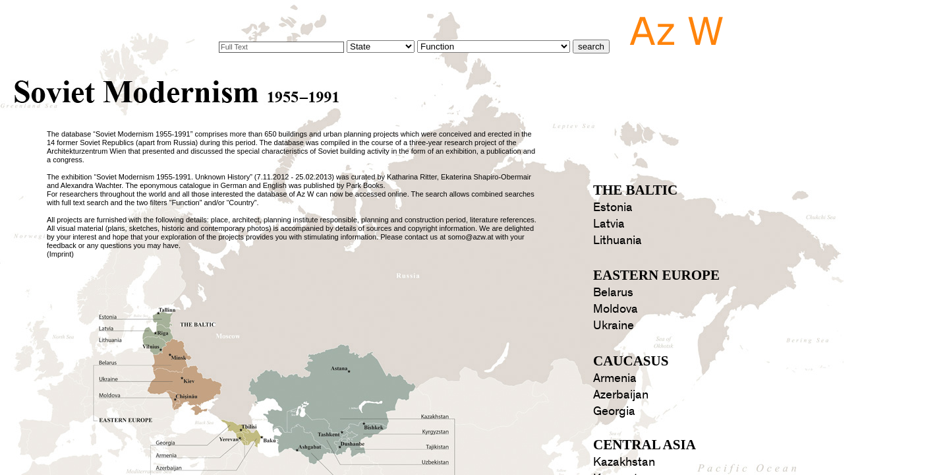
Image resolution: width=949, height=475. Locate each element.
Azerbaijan (620, 394)
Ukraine (613, 325)
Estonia (613, 207)
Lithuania (617, 240)
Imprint (60, 254)
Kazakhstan (624, 462)
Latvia (609, 224)
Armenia (615, 378)
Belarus (613, 292)
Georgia (614, 411)
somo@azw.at (470, 237)
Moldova (615, 309)
